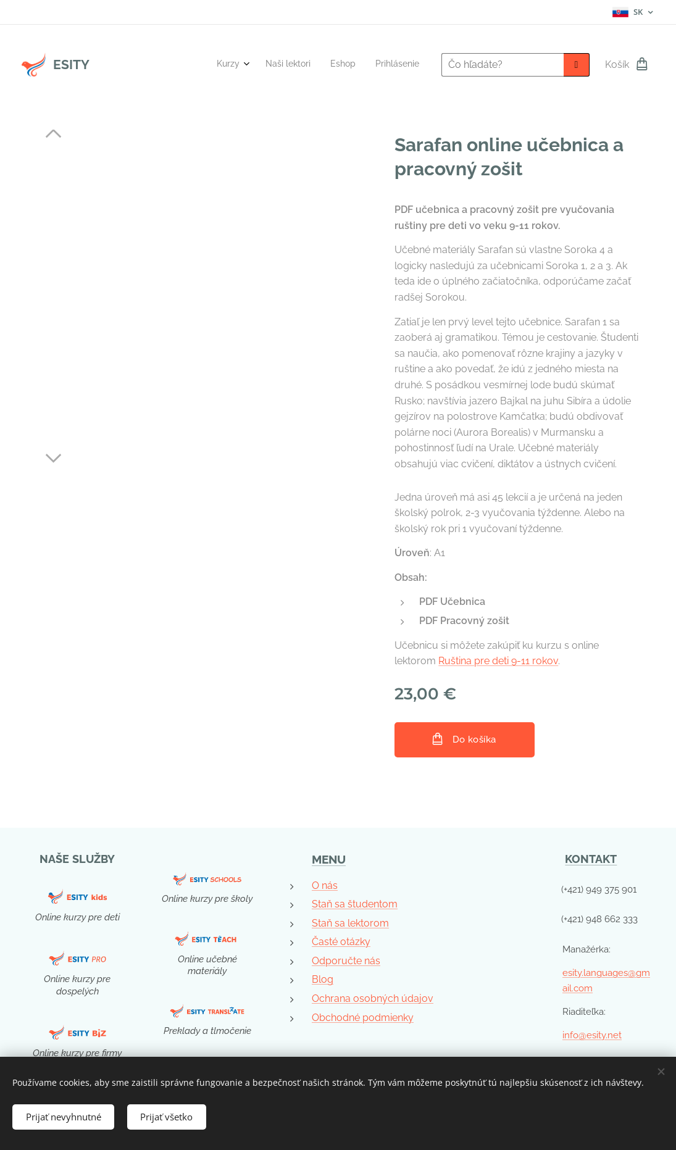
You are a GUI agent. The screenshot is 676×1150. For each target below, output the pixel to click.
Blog (322, 979)
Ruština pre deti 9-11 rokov (498, 661)
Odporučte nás (346, 961)
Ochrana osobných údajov (372, 998)
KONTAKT (591, 858)
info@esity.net (592, 1035)
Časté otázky (341, 942)
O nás (325, 885)
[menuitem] (360, 64)
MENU (329, 859)
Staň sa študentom (355, 904)
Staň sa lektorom (350, 922)
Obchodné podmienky (363, 1017)
